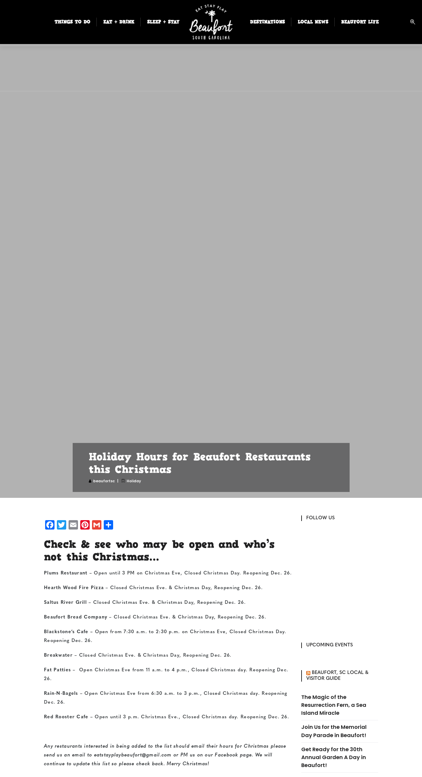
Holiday (134, 480)
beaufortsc (104, 480)
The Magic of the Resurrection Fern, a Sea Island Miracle (333, 705)
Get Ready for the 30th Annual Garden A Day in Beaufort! (333, 757)
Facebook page (233, 755)
